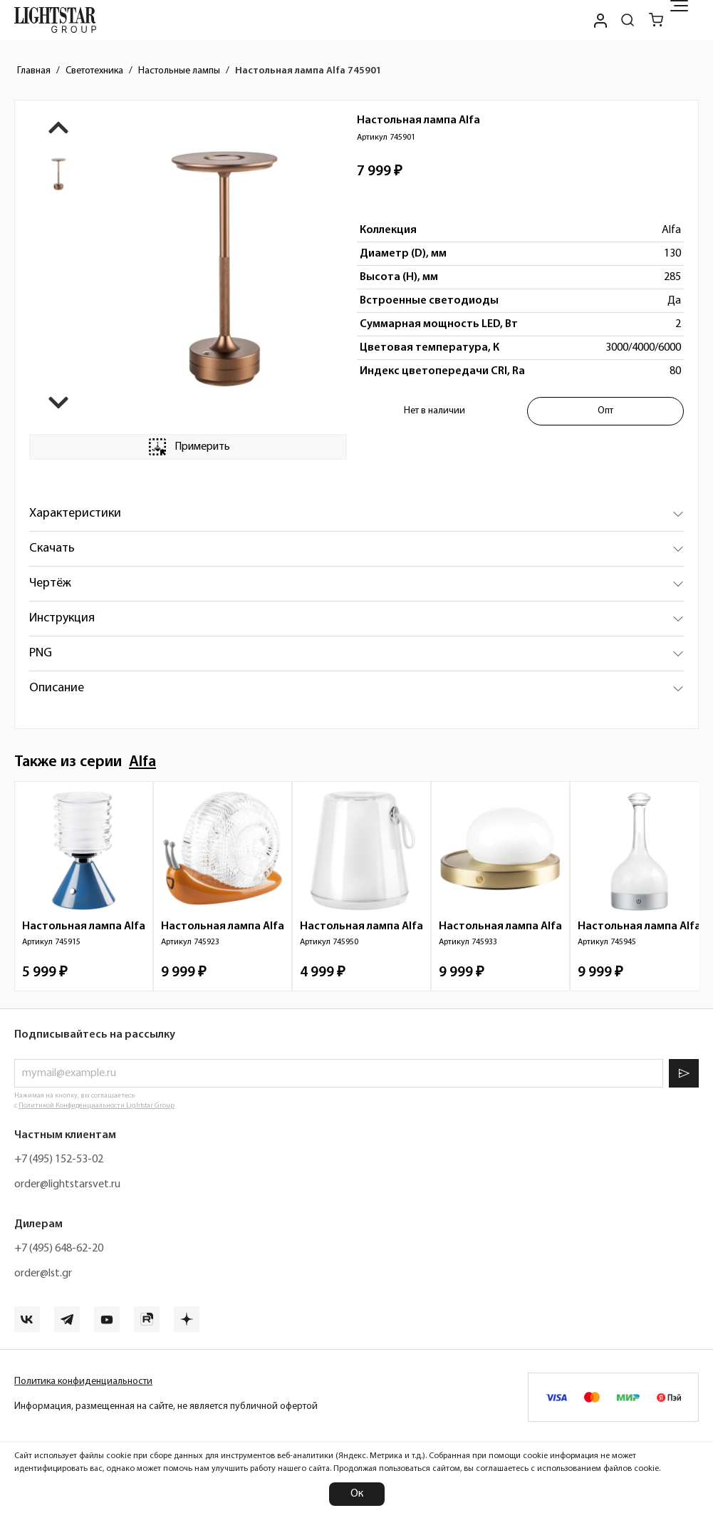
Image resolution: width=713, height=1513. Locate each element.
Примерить (188, 446)
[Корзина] (656, 20)
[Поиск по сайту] (627, 20)
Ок (356, 1493)
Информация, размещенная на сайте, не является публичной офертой (166, 1406)
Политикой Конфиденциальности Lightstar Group (97, 1106)
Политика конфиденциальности (83, 1381)
